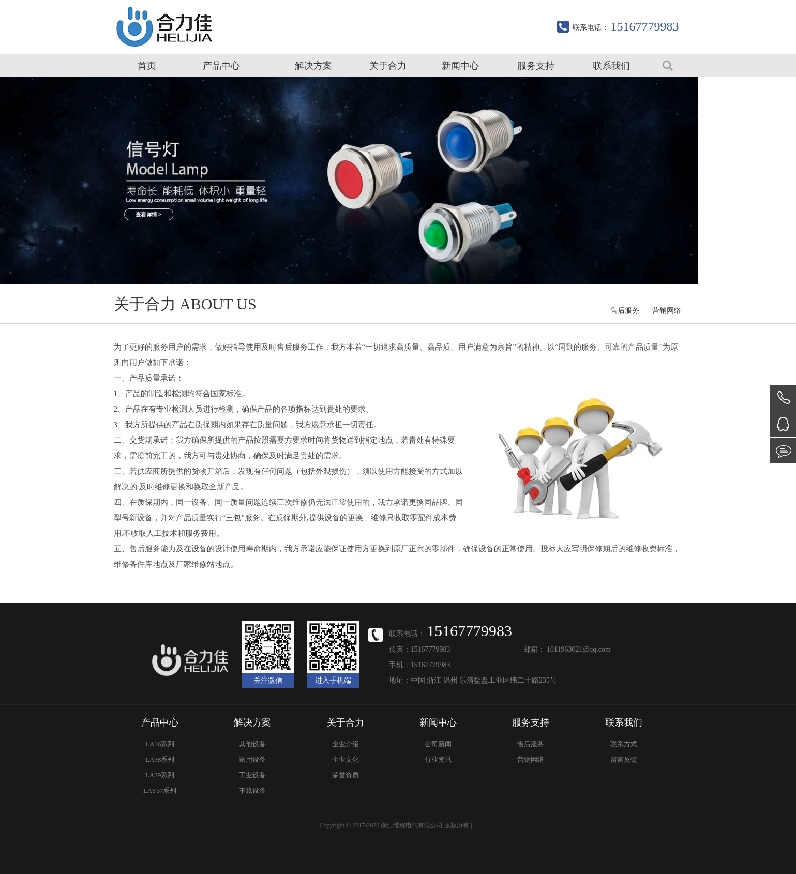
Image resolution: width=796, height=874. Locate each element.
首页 (147, 66)
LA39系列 (159, 775)
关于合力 (388, 66)
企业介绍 (345, 744)
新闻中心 (460, 66)
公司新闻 (438, 744)
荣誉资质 (345, 775)
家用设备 (252, 759)
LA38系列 (159, 759)
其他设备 (252, 744)
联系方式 (623, 744)
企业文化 (345, 759)
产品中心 (221, 66)
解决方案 (313, 66)
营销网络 (666, 310)
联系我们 (611, 66)
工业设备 (252, 775)
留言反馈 (623, 759)
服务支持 (535, 66)
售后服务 (624, 310)
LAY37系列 (160, 790)
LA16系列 (159, 744)
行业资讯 (438, 759)
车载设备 (252, 790)
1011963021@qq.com (579, 649)
